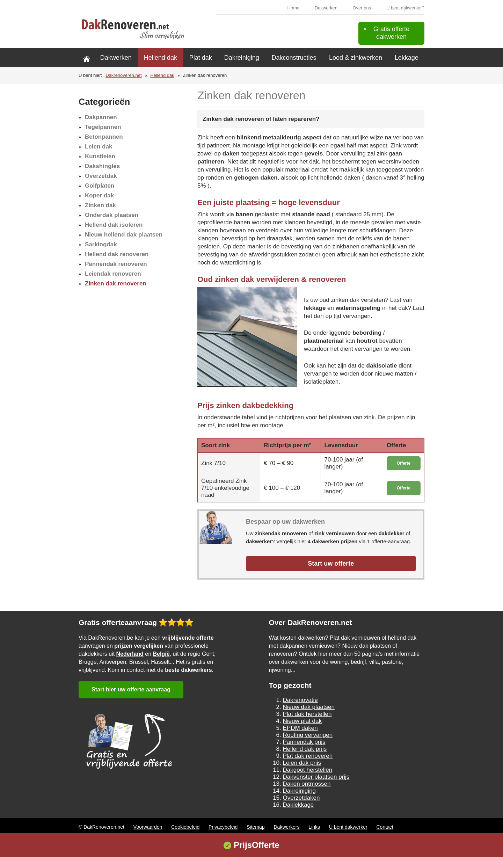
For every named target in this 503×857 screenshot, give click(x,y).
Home (293, 7)
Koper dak (99, 195)
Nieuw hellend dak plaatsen (123, 234)
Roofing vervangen (308, 735)
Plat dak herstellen (307, 714)
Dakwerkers (287, 827)
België (161, 654)
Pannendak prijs (304, 742)
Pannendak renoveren (116, 264)
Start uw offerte (331, 563)
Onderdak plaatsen (111, 215)
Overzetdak (101, 176)
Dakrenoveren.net (123, 75)
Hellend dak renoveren (116, 254)
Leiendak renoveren (113, 273)
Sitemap (255, 827)
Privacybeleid (223, 827)
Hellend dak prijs (305, 749)
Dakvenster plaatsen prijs (316, 777)
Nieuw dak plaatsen (309, 707)
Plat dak (200, 57)
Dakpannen (101, 117)
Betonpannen (104, 136)
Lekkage (406, 57)
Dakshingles (102, 166)
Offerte (403, 463)
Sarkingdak (101, 244)
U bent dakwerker (348, 827)
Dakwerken (326, 7)
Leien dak (98, 146)
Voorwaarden (147, 827)
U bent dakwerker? (405, 7)
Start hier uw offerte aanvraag (131, 689)
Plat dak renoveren (308, 756)
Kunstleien (100, 156)
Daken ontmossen (307, 783)
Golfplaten (99, 185)
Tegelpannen (103, 127)
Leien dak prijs (302, 763)
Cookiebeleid (185, 827)
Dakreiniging (241, 57)
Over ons (362, 7)
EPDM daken (300, 728)
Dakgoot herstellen (308, 770)
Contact (384, 827)
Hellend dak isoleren (114, 224)
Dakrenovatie (300, 700)
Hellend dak (160, 57)
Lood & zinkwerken (355, 57)
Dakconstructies (293, 57)
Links (314, 827)
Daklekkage (298, 804)
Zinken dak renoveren (115, 283)
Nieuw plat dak (302, 721)
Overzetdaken (301, 797)
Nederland (130, 654)
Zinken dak (100, 205)
